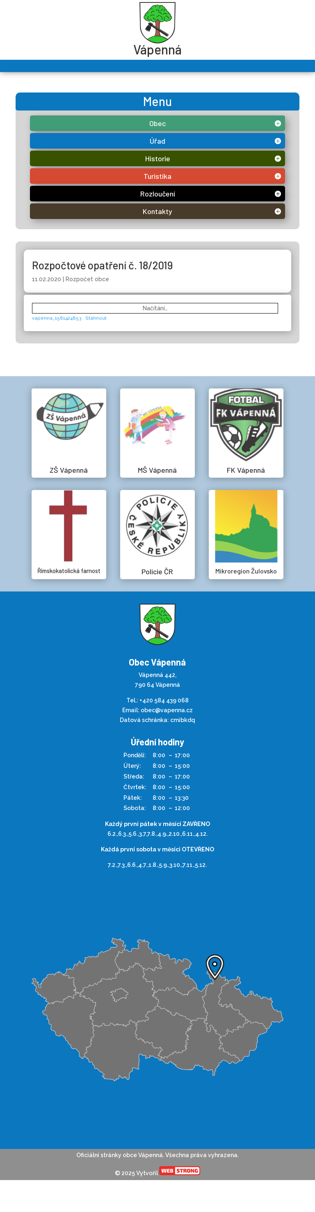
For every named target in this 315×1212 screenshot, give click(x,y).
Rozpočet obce (87, 279)
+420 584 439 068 (164, 700)
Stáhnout (96, 318)
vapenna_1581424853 (57, 318)
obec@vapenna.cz (167, 710)
